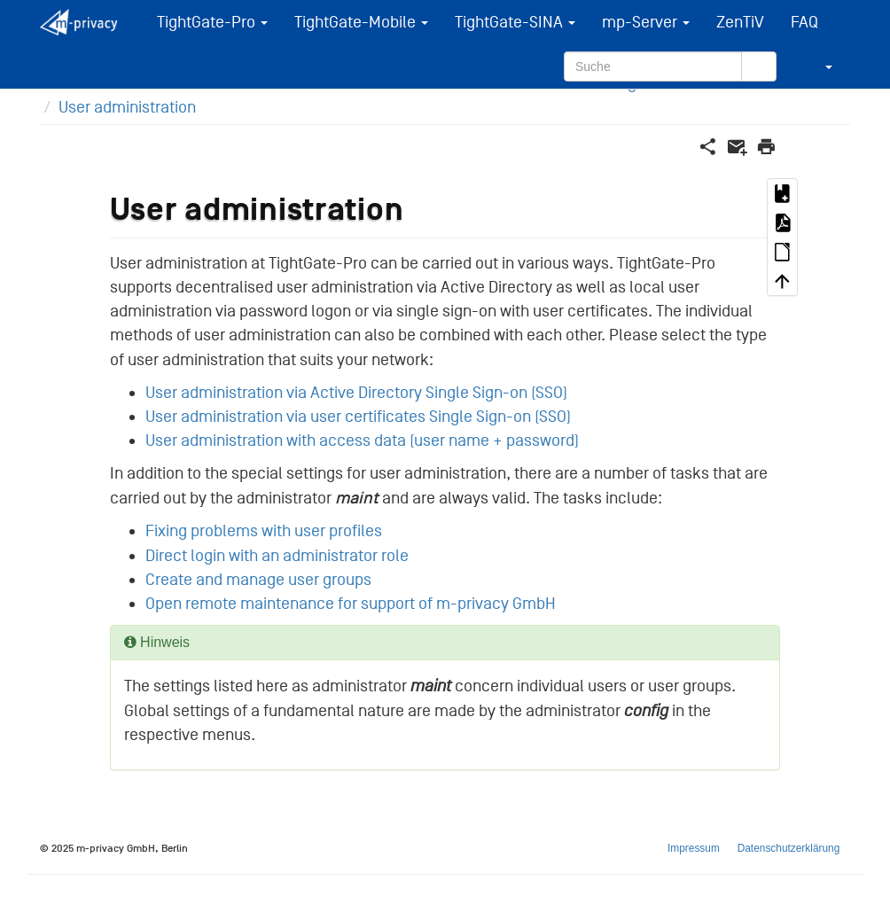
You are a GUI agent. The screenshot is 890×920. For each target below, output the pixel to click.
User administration (127, 107)
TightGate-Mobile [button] (361, 22)
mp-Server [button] (646, 22)
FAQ (804, 22)
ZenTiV (740, 22)
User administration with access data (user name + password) (362, 440)
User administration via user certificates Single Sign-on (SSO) (358, 416)
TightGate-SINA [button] (515, 22)
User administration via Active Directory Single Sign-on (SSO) (356, 392)
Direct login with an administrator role (277, 555)
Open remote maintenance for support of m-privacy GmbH (350, 603)
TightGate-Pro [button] (212, 22)
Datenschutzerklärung (789, 848)
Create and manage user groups (258, 579)
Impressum (694, 848)
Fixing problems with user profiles (263, 531)
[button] (818, 66)
